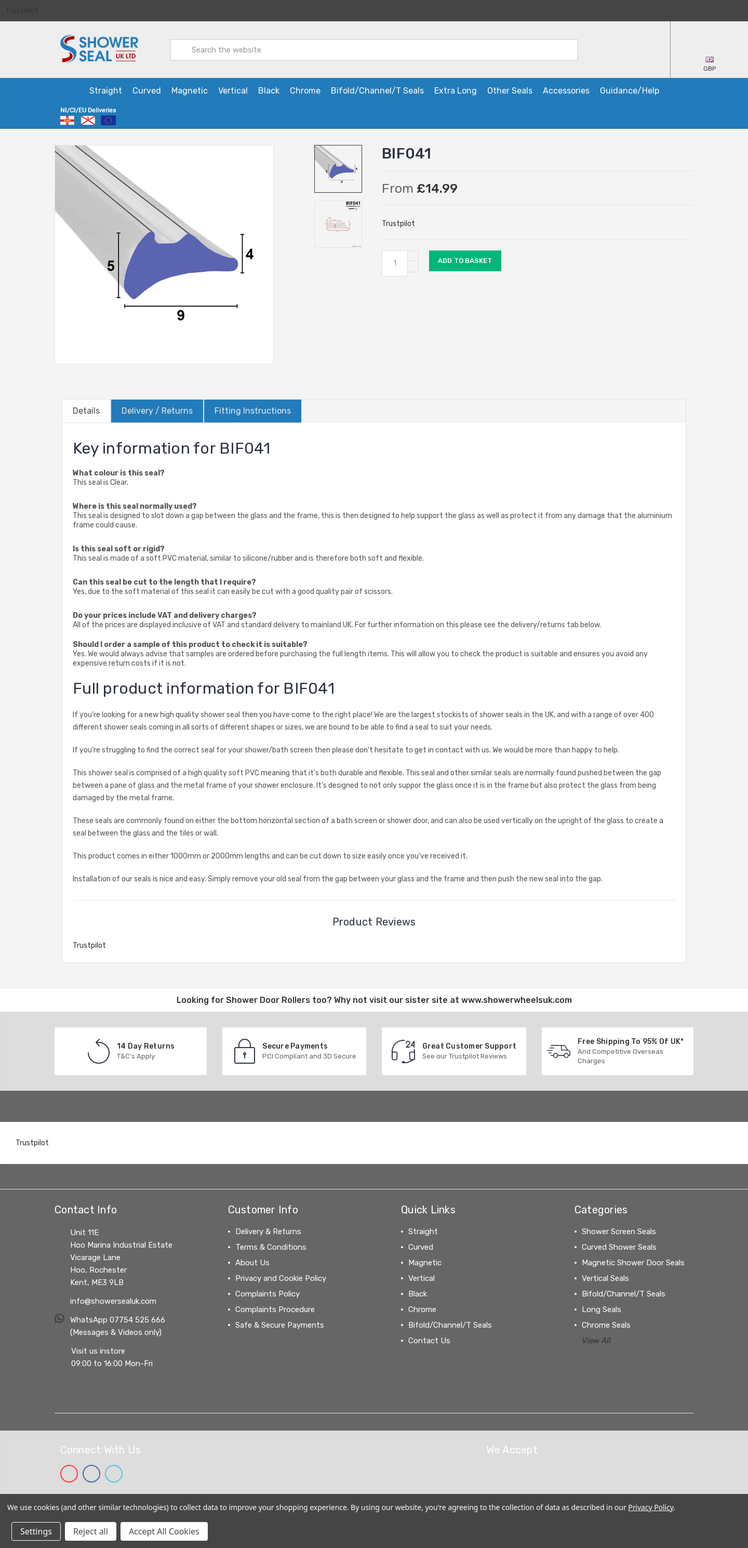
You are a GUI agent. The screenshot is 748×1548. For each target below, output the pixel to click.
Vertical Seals (605, 1276)
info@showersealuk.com (113, 1299)
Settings (36, 1531)
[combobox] (374, 49)
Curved (146, 89)
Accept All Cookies (164, 1531)
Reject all (90, 1531)
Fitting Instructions (253, 409)
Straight (105, 89)
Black (268, 89)
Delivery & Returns (268, 1229)
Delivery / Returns (157, 409)
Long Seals (601, 1307)
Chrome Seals (606, 1323)
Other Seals (509, 89)
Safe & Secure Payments (279, 1323)
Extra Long (455, 89)
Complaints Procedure (275, 1307)
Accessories (566, 89)
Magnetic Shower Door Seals (633, 1260)
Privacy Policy (650, 1507)
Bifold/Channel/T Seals (377, 89)
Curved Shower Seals (619, 1245)
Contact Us (429, 1338)
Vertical (233, 89)
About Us (252, 1260)
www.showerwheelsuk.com (516, 998)
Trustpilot (21, 10)
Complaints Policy (267, 1291)
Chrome (305, 89)
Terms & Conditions (270, 1245)
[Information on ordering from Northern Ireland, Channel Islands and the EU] (88, 114)
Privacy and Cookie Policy (280, 1276)
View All (596, 1338)
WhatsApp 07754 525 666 (117, 1317)
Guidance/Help (629, 89)
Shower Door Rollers (268, 998)
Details (86, 409)
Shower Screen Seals (619, 1229)
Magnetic (189, 89)
